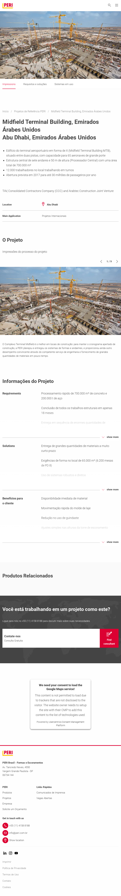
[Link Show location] (60, 840)
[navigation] (60, 638)
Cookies (6, 887)
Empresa (7, 803)
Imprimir (6, 861)
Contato (6, 880)
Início (5, 111)
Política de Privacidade (14, 868)
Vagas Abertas (44, 798)
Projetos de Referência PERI (30, 111)
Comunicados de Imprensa (50, 792)
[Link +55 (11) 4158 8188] (60, 826)
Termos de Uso (10, 874)
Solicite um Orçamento (14, 809)
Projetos (6, 798)
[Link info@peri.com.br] (60, 833)
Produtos (7, 792)
